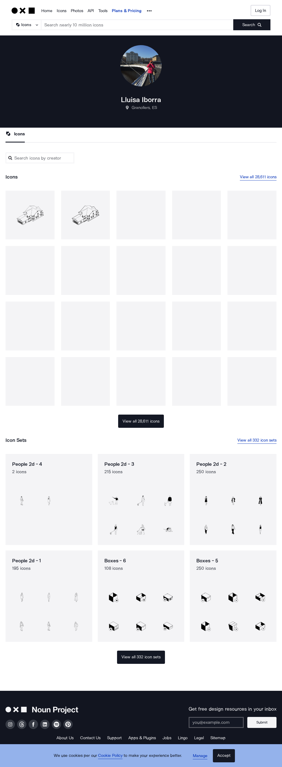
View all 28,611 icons (258, 176)
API (91, 10)
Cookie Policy (111, 757)
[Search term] (137, 24)
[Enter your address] (217, 722)
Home (46, 10)
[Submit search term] (251, 24)
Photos (77, 10)
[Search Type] (26, 24)
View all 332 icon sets (256, 440)
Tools (102, 10)
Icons (61, 10)
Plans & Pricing (127, 10)
